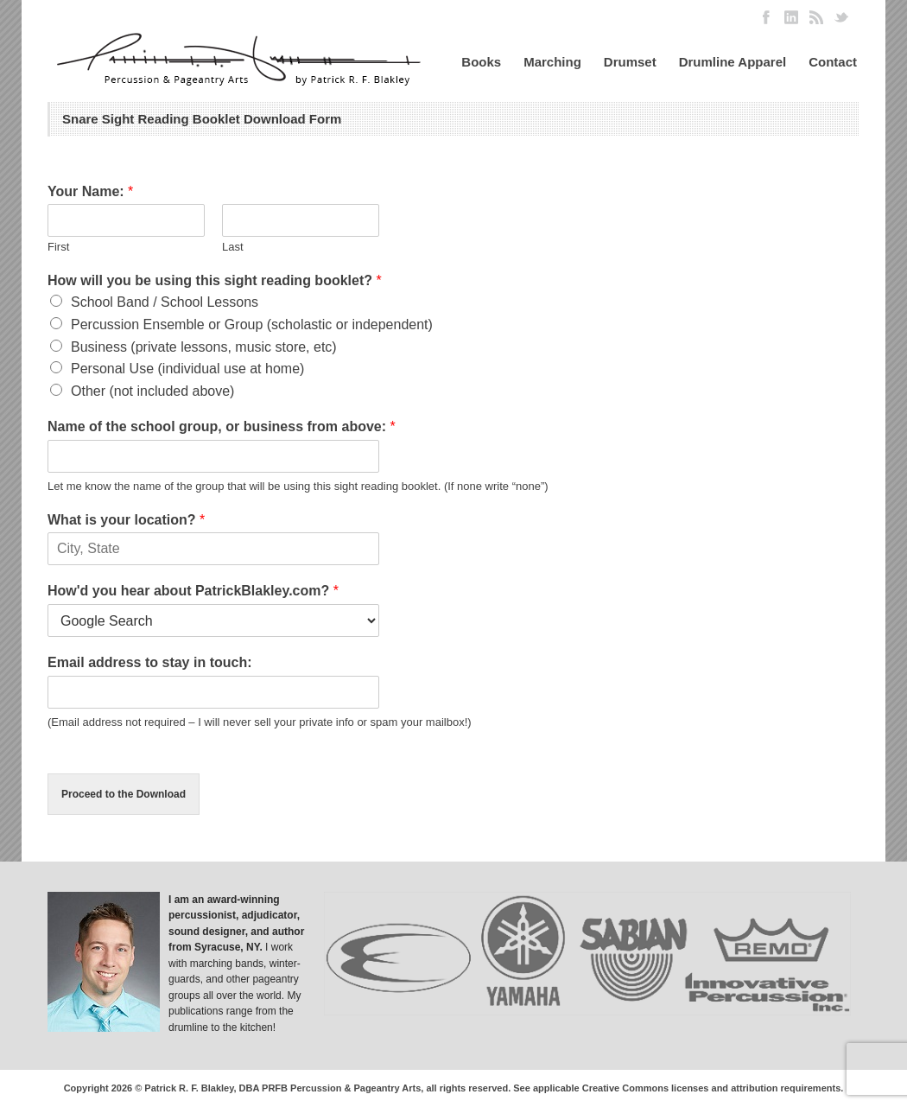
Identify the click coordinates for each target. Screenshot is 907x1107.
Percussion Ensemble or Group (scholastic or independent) (252, 324)
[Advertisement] (738, 270)
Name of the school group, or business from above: (222, 426)
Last (233, 246)
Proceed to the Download (123, 794)
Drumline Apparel (732, 61)
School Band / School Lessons (164, 302)
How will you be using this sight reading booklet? (215, 280)
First (58, 246)
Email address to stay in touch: (150, 662)
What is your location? (126, 519)
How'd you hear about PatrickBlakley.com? (193, 590)
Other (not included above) (152, 391)
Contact (833, 61)
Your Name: (90, 191)
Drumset (630, 61)
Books (481, 61)
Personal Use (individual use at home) (187, 368)
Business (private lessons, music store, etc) (204, 347)
